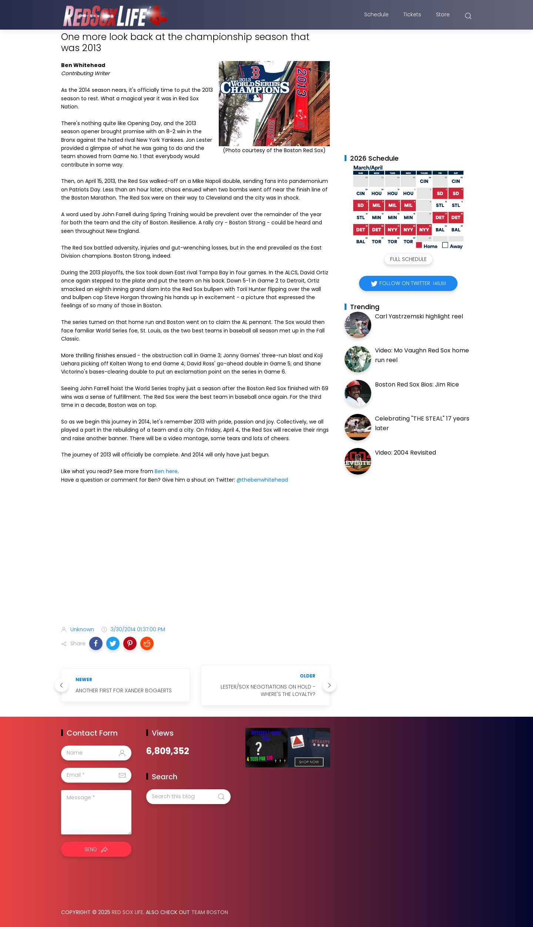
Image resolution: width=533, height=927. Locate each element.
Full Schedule (408, 259)
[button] (96, 643)
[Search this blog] (188, 796)
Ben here (166, 471)
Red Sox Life (127, 912)
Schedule (376, 16)
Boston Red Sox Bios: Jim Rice (417, 384)
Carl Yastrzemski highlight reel (419, 316)
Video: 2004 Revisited (405, 452)
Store (443, 16)
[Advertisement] (195, 561)
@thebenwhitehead (262, 479)
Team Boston (209, 912)
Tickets (412, 16)
